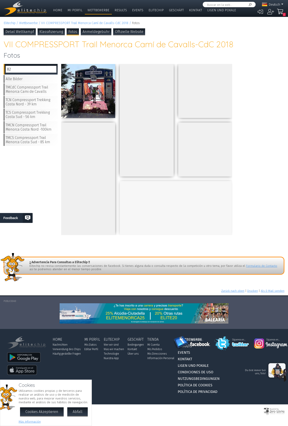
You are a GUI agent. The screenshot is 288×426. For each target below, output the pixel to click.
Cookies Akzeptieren (41, 412)
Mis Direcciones (157, 353)
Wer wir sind (111, 344)
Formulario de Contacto (261, 265)
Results (121, 10)
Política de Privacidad (197, 392)
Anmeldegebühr (96, 31)
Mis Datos (90, 344)
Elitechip (156, 10)
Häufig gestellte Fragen (67, 353)
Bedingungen (136, 344)
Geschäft (176, 10)
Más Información (30, 422)
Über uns (133, 353)
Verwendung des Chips (67, 349)
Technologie (111, 353)
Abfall (77, 412)
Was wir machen (114, 349)
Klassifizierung (51, 31)
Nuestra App (111, 358)
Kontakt (195, 10)
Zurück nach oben (232, 290)
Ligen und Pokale (221, 10)
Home (57, 10)
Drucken (252, 290)
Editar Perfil (91, 349)
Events (137, 10)
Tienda (153, 339)
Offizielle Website (129, 31)
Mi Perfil (75, 10)
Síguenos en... (196, 339)
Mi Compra (281, 13)
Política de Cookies (195, 385)
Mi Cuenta (153, 344)
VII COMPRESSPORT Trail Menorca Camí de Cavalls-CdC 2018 (84, 23)
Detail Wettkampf (19, 31)
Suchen (249, 4)
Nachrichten (60, 344)
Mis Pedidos (154, 349)
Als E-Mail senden (272, 290)
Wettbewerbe (98, 10)
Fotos (72, 31)
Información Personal (160, 358)
